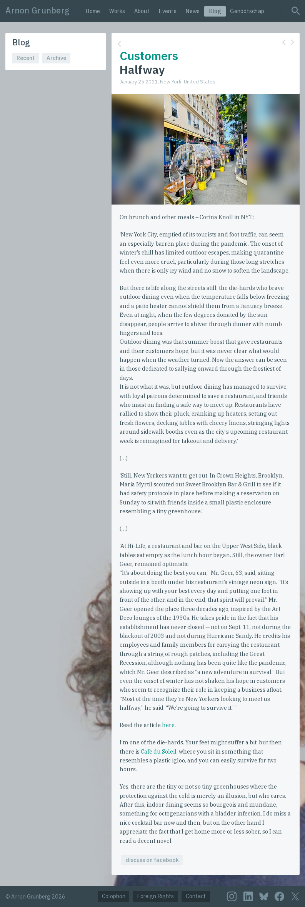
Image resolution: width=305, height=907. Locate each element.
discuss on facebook (152, 860)
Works (117, 11)
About (142, 11)
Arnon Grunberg (37, 10)
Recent (26, 58)
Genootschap (247, 11)
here (168, 725)
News (192, 11)
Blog (215, 11)
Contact (196, 896)
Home (92, 11)
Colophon (113, 896)
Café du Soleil (159, 751)
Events (167, 11)
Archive (56, 58)
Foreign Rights (155, 896)
